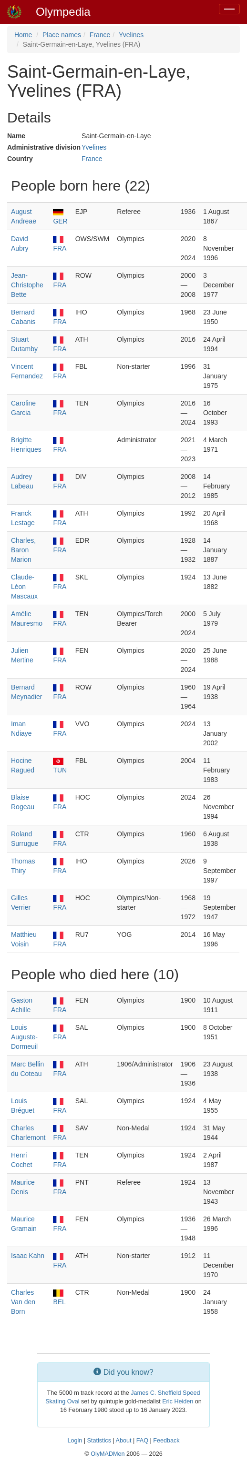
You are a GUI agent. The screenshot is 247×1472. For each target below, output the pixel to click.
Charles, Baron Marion (23, 550)
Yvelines (131, 35)
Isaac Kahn (27, 1255)
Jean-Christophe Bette (27, 285)
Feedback (166, 1440)
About (124, 1440)
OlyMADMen (107, 1454)
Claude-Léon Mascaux (24, 586)
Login (74, 1440)
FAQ (142, 1440)
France (100, 35)
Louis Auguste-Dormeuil (24, 1037)
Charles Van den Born (23, 1302)
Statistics (99, 1440)
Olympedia (63, 11)
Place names (61, 35)
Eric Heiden (177, 1401)
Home (23, 35)
